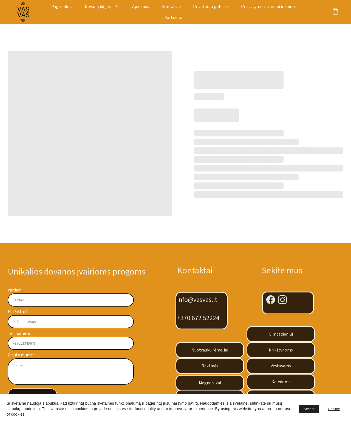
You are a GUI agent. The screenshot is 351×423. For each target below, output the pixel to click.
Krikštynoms (281, 352)
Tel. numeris (19, 333)
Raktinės (210, 368)
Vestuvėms (281, 368)
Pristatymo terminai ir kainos (269, 7)
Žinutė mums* (21, 355)
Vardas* (15, 290)
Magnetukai (210, 385)
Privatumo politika (211, 7)
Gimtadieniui (281, 336)
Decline (334, 409)
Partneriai (174, 18)
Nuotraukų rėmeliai (209, 352)
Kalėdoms (280, 384)
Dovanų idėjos (98, 7)
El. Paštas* (17, 312)
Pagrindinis (61, 7)
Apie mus (140, 7)
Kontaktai (171, 7)
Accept (309, 409)
